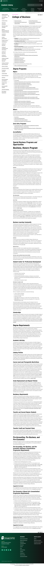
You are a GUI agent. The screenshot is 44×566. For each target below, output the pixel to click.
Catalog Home (4, 20)
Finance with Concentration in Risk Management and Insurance (26, 88)
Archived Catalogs (5, 89)
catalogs (13, 564)
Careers (21, 551)
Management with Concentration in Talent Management (25, 93)
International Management (19, 118)
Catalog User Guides (4, 83)
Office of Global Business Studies (20, 65)
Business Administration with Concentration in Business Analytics (26, 81)
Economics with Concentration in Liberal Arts (23, 84)
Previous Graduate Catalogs (32, 9)
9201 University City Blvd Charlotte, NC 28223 (6, 543)
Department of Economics (19, 58)
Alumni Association (24, 538)
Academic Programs (4, 34)
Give (21, 548)
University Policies (23, 556)
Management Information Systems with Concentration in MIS (25, 97)
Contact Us (22, 553)
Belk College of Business (24, 26)
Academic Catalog (7, 5)
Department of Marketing (19, 62)
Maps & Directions (23, 540)
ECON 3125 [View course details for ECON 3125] (36, 408)
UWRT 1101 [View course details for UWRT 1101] (34, 503)
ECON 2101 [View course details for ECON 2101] (26, 408)
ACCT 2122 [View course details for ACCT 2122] (40, 464)
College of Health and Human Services (5, 59)
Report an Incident (37, 540)
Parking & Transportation (23, 542)
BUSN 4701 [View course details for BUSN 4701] (33, 206)
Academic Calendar (4, 71)
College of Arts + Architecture (5, 41)
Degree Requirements (33, 20)
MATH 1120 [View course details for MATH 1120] (34, 465)
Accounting (16, 80)
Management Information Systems (21, 119)
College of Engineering (4, 56)
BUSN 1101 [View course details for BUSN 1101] (16, 465)
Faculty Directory (5, 75)
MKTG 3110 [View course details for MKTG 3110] (16, 299)
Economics (16, 117)
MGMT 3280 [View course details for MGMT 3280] (30, 202)
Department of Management (19, 60)
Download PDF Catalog (4, 87)
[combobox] (34, 12)
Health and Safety (37, 543)
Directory (22, 544)
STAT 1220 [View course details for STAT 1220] (19, 409)
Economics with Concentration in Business (22, 83)
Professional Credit (39, 9)
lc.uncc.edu (23, 244)
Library (21, 546)
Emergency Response (38, 541)
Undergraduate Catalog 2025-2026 (5, 9)
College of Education (4, 52)
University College (5, 68)
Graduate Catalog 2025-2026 (15, 9)
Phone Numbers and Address (5, 80)
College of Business (4, 44)
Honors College (5, 66)
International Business (18, 90)
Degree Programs (17, 20)
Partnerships (22, 549)
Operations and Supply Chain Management (22, 104)
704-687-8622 (4, 547)
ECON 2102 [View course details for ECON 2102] (31, 408)
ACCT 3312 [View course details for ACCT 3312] (16, 297)
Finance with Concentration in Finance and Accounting (24, 87)
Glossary (3, 77)
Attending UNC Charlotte (5, 27)
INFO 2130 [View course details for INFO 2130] (30, 465)
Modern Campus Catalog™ (24, 565)
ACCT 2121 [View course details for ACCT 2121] (34, 464)
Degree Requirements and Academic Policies (5, 30)
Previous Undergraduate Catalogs (24, 9)
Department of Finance (18, 59)
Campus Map (4, 73)
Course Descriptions (4, 38)
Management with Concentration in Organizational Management (26, 91)
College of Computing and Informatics (5, 48)
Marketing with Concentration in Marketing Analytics (24, 102)
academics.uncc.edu (36, 489)
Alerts (35, 538)
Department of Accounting (19, 53)
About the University (4, 23)
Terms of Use (22, 554)
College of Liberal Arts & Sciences (5, 63)
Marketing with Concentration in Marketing (22, 101)
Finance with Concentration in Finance (21, 86)
